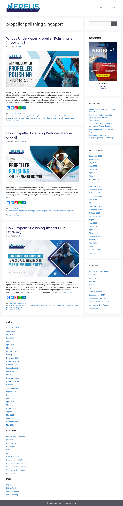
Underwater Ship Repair (98, 305)
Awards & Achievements (98, 271)
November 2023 (95, 209)
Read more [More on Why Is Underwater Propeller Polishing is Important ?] (64, 102)
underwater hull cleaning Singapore (18, 118)
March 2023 (93, 233)
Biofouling (93, 275)
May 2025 (93, 169)
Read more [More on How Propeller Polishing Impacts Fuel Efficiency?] (68, 292)
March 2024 (93, 203)
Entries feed (11, 488)
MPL (91, 288)
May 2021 (93, 253)
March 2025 (93, 176)
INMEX (91, 285)
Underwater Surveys (97, 308)
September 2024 (95, 196)
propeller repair (47, 211)
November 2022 (95, 236)
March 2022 (93, 246)
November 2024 (95, 189)
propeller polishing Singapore (35, 116)
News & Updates (95, 291)
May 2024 (93, 199)
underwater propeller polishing (41, 118)
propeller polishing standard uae (67, 305)
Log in (8, 484)
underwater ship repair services (16, 213)
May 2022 (93, 243)
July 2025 (92, 163)
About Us (102, 8)
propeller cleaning (14, 211)
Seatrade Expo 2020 (97, 295)
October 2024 (94, 193)
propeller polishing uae (14, 308)
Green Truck (94, 278)
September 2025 (95, 156)
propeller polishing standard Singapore (59, 116)
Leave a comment (14, 120)
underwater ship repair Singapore (64, 118)
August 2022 (94, 240)
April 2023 (93, 230)
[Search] (114, 23)
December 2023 (95, 206)
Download (103, 88)
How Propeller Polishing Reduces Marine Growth (39, 135)
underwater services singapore (63, 211)
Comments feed (12, 491)
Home (90, 8)
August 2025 (94, 159)
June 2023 (93, 223)
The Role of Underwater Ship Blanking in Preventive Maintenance (100, 117)
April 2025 (93, 173)
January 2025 (94, 183)
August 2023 (94, 219)
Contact (112, 8)
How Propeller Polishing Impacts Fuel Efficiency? (36, 230)
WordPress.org (12, 494)
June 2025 (93, 166)
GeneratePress (71, 503)
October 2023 (94, 213)
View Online (103, 86)
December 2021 (95, 250)
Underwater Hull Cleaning (99, 298)
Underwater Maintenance (17, 114)
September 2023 (95, 216)
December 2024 (95, 186)
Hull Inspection (13, 208)
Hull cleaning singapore (16, 116)
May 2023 (93, 226)
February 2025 (94, 179)
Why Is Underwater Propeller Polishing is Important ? (39, 40)
